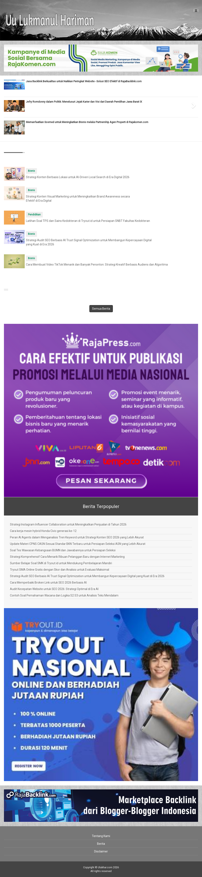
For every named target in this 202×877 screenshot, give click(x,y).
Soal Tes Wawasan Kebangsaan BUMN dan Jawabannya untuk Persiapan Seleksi (63, 550)
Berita (101, 843)
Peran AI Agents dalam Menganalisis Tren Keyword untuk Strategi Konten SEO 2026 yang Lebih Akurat (77, 537)
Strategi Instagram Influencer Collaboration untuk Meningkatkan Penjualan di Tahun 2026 (68, 524)
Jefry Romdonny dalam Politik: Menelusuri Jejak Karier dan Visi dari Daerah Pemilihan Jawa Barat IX (84, 101)
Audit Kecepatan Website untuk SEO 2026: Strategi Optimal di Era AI (54, 589)
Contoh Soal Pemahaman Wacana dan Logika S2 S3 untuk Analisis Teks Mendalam (64, 595)
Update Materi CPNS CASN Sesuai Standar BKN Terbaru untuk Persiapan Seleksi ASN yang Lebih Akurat (77, 543)
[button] (9, 104)
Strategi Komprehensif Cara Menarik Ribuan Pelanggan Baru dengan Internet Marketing (67, 556)
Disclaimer (101, 851)
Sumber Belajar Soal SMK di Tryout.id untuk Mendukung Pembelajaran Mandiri (61, 563)
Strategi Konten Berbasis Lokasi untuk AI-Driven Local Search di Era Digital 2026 (77, 177)
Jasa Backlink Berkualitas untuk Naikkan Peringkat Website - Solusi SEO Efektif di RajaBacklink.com (84, 81)
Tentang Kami (101, 836)
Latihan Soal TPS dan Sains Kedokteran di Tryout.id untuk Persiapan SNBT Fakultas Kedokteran (88, 220)
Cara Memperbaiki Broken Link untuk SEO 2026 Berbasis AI (48, 582)
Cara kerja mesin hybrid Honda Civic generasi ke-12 (43, 531)
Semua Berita (101, 308)
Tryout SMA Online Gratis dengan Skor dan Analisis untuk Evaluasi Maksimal (59, 569)
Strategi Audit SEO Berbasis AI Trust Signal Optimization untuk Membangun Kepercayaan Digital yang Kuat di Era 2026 (87, 576)
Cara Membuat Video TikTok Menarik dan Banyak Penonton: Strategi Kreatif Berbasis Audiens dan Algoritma (97, 264)
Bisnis (31, 170)
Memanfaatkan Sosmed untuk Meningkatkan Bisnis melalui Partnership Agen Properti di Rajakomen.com (87, 122)
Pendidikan (34, 214)
